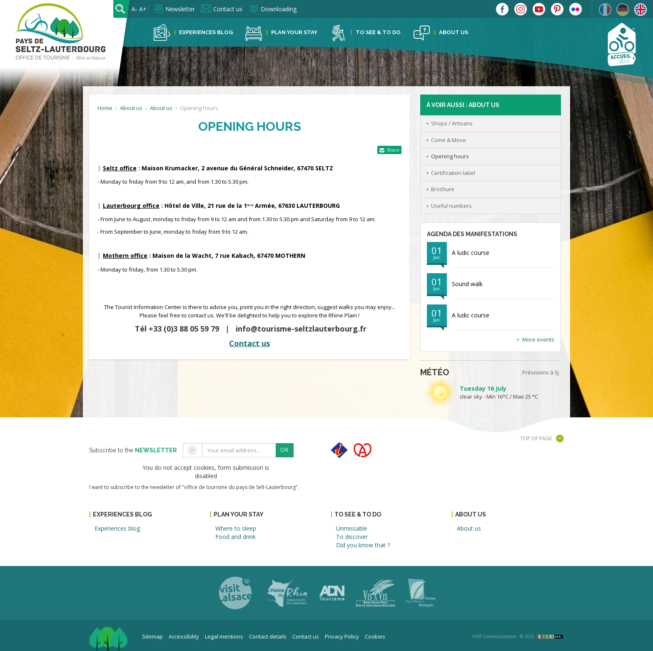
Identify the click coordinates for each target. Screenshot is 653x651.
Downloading (279, 9)
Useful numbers (451, 206)
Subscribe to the (133, 450)
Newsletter (180, 9)
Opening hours (450, 156)
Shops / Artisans (452, 123)
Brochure (442, 189)
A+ (143, 9)
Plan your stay (294, 32)
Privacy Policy (342, 636)
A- (134, 9)
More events (538, 339)
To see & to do (378, 32)
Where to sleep (235, 528)
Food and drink (235, 537)
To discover (352, 537)
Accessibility (184, 636)
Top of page (536, 438)
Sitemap (152, 636)
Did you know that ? (363, 545)
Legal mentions (224, 636)
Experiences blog (206, 32)
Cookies (375, 636)
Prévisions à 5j (540, 372)
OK (284, 450)
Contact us (227, 9)
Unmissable (351, 528)
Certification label (453, 173)
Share (392, 150)
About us (453, 32)
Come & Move (448, 140)
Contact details (268, 636)
